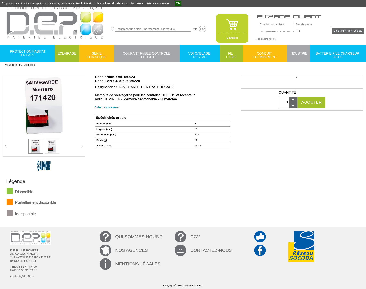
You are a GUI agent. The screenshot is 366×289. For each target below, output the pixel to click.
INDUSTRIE (298, 53)
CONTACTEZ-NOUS (211, 250)
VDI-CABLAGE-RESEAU (199, 54)
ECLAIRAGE (67, 53)
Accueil (28, 64)
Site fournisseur (107, 107)
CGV (195, 236)
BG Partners (196, 285)
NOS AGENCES (131, 250)
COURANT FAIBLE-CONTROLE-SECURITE (147, 54)
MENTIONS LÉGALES (138, 263)
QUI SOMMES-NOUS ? (138, 236)
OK (195, 29)
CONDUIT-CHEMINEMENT (265, 54)
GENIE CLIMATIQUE (97, 54)
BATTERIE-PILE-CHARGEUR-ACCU (338, 54)
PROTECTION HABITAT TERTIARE (28, 53)
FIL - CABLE (231, 54)
